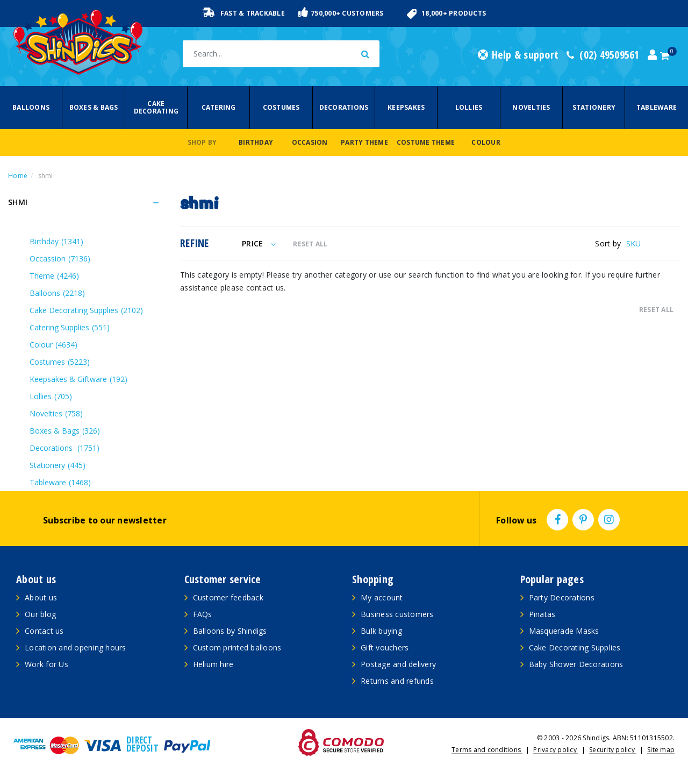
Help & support (518, 54)
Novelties (531, 107)
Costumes (281, 107)
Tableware (656, 107)
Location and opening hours (75, 647)
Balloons (30, 107)
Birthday (256, 142)
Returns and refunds (397, 681)
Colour (485, 142)
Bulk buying (381, 631)
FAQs (202, 614)
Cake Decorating (156, 107)
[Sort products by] (653, 243)
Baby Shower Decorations (576, 664)
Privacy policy (555, 749)
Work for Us (46, 664)
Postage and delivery (398, 664)
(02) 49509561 (603, 54)
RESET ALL (310, 244)
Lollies (469, 107)
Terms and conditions (487, 749)
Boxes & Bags (93, 107)
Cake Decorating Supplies (86, 310)
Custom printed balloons (237, 647)
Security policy (612, 749)
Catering (219, 107)
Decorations (344, 107)
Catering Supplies (70, 327)
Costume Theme (426, 142)
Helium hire (213, 664)
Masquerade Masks (564, 631)
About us (41, 597)
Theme (54, 276)
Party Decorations (561, 597)
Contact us (44, 631)
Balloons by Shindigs (230, 631)
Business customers (397, 614)
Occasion (310, 142)
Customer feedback (228, 597)
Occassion (60, 258)
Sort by (608, 243)
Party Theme (364, 142)
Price (259, 243)
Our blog (40, 614)
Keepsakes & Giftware (78, 379)
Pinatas (542, 614)
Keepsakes (406, 107)
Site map (661, 749)
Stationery (594, 107)
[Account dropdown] (652, 54)
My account (382, 597)
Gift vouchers (384, 647)
